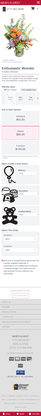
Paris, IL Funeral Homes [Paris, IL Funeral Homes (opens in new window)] (11, 396)
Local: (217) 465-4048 (21, 347)
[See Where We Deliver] (20, 296)
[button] (34, 9)
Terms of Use (20, 407)
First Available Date (29, 90)
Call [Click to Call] (7, 413)
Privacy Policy (10, 403)
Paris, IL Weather (8, 400)
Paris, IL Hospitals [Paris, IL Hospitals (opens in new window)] (32, 396)
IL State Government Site (29, 400)
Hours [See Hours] (34, 413)
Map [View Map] (20, 413)
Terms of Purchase (27, 403)
